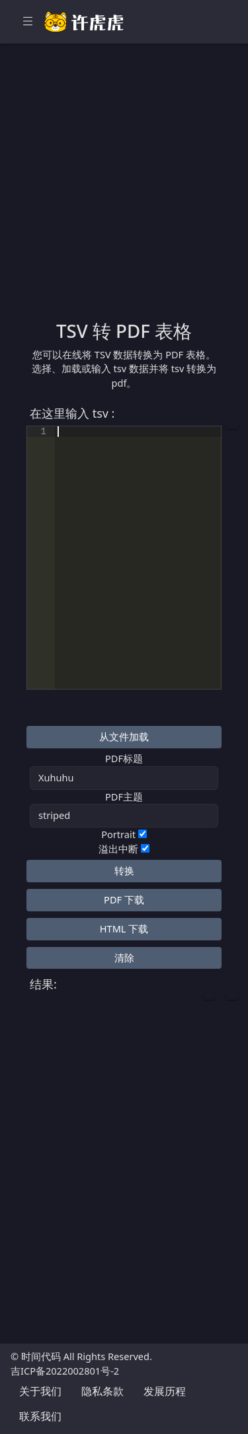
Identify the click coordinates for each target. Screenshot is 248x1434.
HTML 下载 (124, 928)
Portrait (118, 834)
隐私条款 (102, 1391)
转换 (124, 870)
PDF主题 (124, 796)
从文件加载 (124, 736)
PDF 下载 (124, 899)
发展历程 (165, 1391)
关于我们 (40, 1391)
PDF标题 (124, 758)
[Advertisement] (124, 189)
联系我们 (40, 1416)
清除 (124, 957)
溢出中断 (118, 848)
